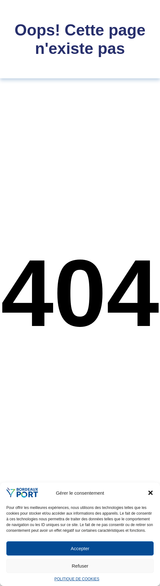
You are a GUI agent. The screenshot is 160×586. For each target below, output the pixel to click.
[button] (150, 493)
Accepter (80, 548)
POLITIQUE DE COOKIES (76, 579)
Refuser (80, 566)
